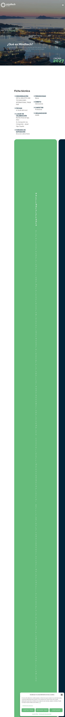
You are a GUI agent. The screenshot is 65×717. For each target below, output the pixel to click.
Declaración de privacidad (45, 714)
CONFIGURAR (56, 710)
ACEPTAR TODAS (28, 710)
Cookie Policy (35, 714)
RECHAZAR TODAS (42, 710)
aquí (40, 702)
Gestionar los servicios (27, 705)
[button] (62, 695)
